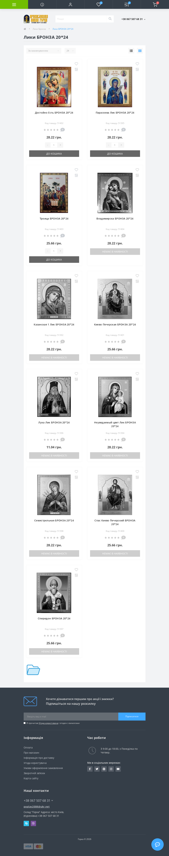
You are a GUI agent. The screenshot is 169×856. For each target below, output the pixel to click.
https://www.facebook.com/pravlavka (90, 769)
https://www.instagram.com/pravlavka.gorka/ (111, 769)
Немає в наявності (115, 251)
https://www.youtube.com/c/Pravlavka (118, 769)
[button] (70, 4)
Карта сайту (31, 778)
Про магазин (31, 752)
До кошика (54, 153)
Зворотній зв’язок (34, 773)
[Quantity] (53, 145)
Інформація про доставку (39, 757)
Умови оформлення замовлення (43, 768)
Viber (33, 823)
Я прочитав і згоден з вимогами (53, 723)
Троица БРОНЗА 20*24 (54, 218)
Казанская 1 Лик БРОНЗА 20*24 (54, 324)
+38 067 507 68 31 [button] (38, 801)
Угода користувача (48, 723)
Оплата (28, 747)
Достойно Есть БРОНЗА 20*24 (54, 112)
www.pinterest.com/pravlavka (104, 769)
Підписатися (131, 716)
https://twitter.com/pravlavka (97, 769)
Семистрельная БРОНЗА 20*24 (54, 520)
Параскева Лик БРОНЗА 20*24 (115, 112)
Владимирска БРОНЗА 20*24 (114, 218)
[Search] (110, 18)
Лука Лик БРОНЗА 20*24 (54, 422)
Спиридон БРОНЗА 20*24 (54, 618)
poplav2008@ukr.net (37, 806)
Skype (26, 823)
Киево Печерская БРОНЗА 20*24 (115, 324)
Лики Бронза (39, 28)
